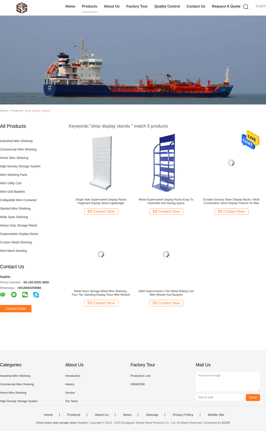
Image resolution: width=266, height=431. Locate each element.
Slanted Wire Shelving (15, 208)
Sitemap (152, 414)
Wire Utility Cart (11, 183)
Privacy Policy (183, 414)
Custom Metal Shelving (16, 242)
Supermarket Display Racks (19, 234)
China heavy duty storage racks (56, 422)
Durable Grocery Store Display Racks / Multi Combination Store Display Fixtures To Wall (231, 201)
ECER (226, 422)
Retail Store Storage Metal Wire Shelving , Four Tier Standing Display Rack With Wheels (101, 292)
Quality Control (167, 6)
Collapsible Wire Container (18, 200)
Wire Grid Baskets (12, 191)
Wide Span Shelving (14, 217)
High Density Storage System (20, 166)
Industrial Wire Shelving (16, 141)
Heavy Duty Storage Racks (18, 225)
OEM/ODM (138, 384)
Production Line (141, 375)
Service (70, 392)
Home (70, 6)
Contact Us (196, 6)
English (261, 6)
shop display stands (37, 110)
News (127, 414)
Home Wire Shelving (14, 158)
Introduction (72, 375)
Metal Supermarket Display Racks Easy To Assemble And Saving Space (166, 201)
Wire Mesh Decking (13, 251)
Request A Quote (226, 6)
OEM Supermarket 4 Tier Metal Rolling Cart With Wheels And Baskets (166, 292)
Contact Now (16, 309)
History (69, 384)
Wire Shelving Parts (13, 174)
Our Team (71, 401)
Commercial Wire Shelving (18, 149)
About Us (112, 6)
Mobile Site (216, 414)
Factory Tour (137, 6)
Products (89, 6)
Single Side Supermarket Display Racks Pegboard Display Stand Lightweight (101, 201)
